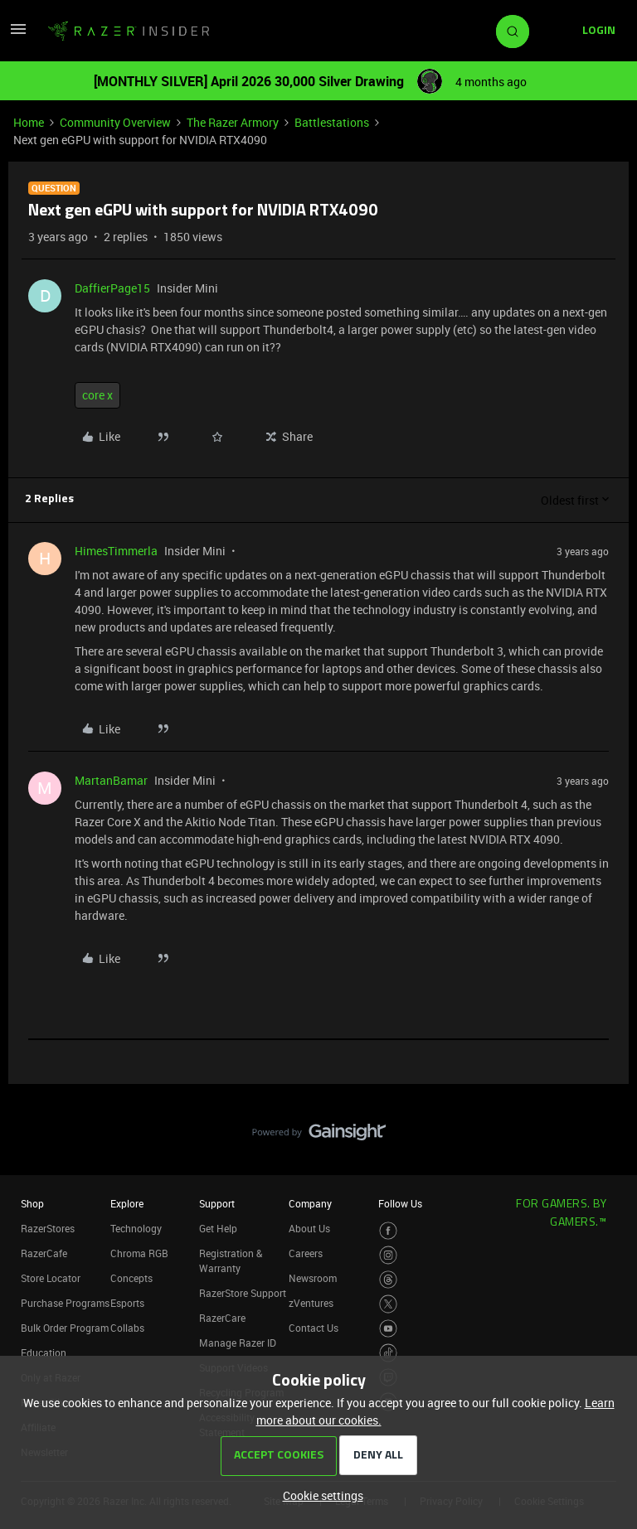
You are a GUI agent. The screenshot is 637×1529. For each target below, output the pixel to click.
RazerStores (48, 1228)
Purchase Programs (65, 1302)
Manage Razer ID (237, 1342)
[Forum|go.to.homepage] (128, 31)
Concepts (131, 1278)
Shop (32, 1203)
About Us (309, 1228)
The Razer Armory (233, 122)
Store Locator (50, 1278)
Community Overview (115, 122)
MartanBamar (111, 780)
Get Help (218, 1228)
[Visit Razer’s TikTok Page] (388, 1353)
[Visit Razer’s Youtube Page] (388, 1329)
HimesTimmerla (116, 551)
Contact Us (313, 1327)
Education (43, 1352)
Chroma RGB (139, 1253)
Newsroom (313, 1278)
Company (310, 1203)
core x (97, 395)
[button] (18, 34)
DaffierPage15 (112, 288)
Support (217, 1203)
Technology (136, 1228)
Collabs (127, 1327)
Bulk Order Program (65, 1327)
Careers (306, 1253)
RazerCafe (44, 1253)
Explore (126, 1203)
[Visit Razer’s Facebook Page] (388, 1231)
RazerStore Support (242, 1292)
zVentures (311, 1302)
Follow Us (400, 1203)
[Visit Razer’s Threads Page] (388, 1280)
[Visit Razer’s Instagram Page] (388, 1255)
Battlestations (331, 122)
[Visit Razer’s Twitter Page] (388, 1304)
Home (28, 122)
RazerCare (222, 1317)
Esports (127, 1302)
